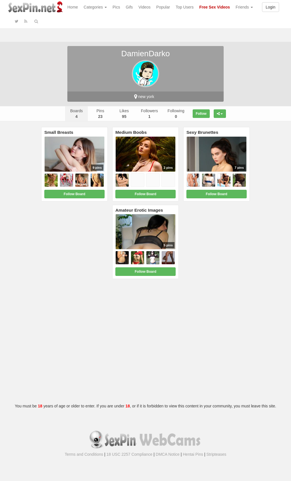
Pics (116, 7)
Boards (76, 114)
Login (270, 7)
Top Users (185, 7)
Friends (244, 7)
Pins (100, 114)
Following (176, 114)
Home (72, 7)
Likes (124, 114)
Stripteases (216, 454)
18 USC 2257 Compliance (130, 454)
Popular (163, 7)
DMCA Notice (168, 454)
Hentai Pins (193, 454)
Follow (201, 114)
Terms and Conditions (84, 454)
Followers (149, 114)
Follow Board (74, 194)
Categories (95, 7)
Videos (144, 7)
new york (144, 96)
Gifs (129, 7)
